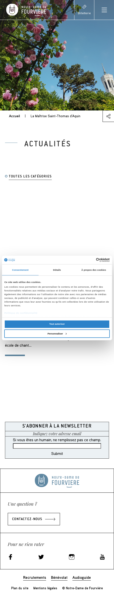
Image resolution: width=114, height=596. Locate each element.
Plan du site (19, 588)
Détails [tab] (57, 270)
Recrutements (34, 577)
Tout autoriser (57, 324)
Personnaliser (57, 333)
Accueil (14, 116)
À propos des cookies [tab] (93, 270)
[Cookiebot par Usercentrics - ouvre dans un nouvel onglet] (88, 260)
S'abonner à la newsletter (57, 426)
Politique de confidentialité (20, 313)
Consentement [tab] (20, 270)
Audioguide (81, 577)
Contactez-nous (27, 519)
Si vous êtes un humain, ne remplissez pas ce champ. (57, 439)
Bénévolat (59, 577)
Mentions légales (45, 588)
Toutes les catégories (30, 176)
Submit (57, 453)
